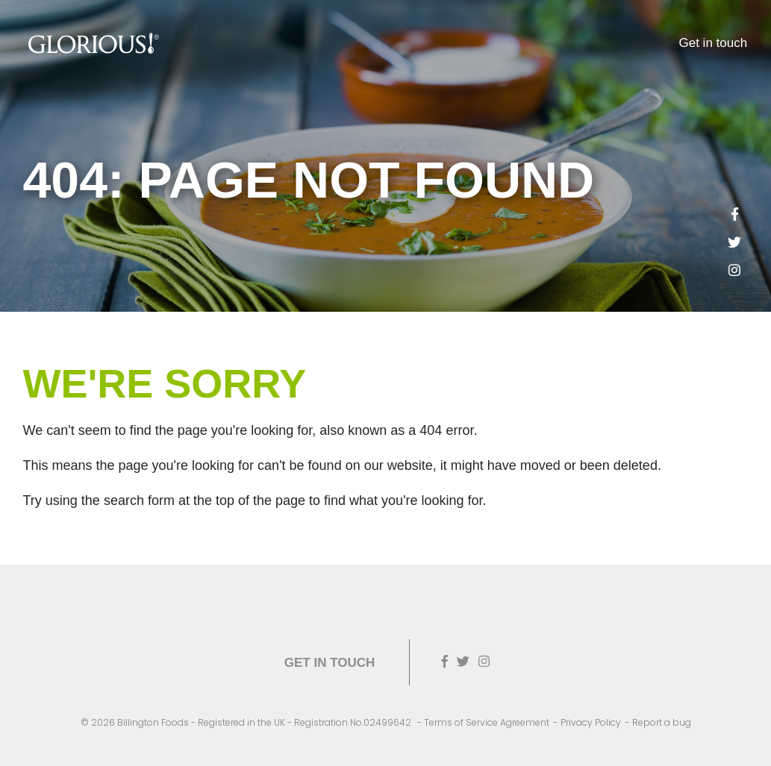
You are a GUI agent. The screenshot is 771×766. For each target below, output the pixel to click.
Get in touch (713, 43)
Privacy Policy (591, 722)
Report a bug (661, 722)
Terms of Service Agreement (486, 722)
